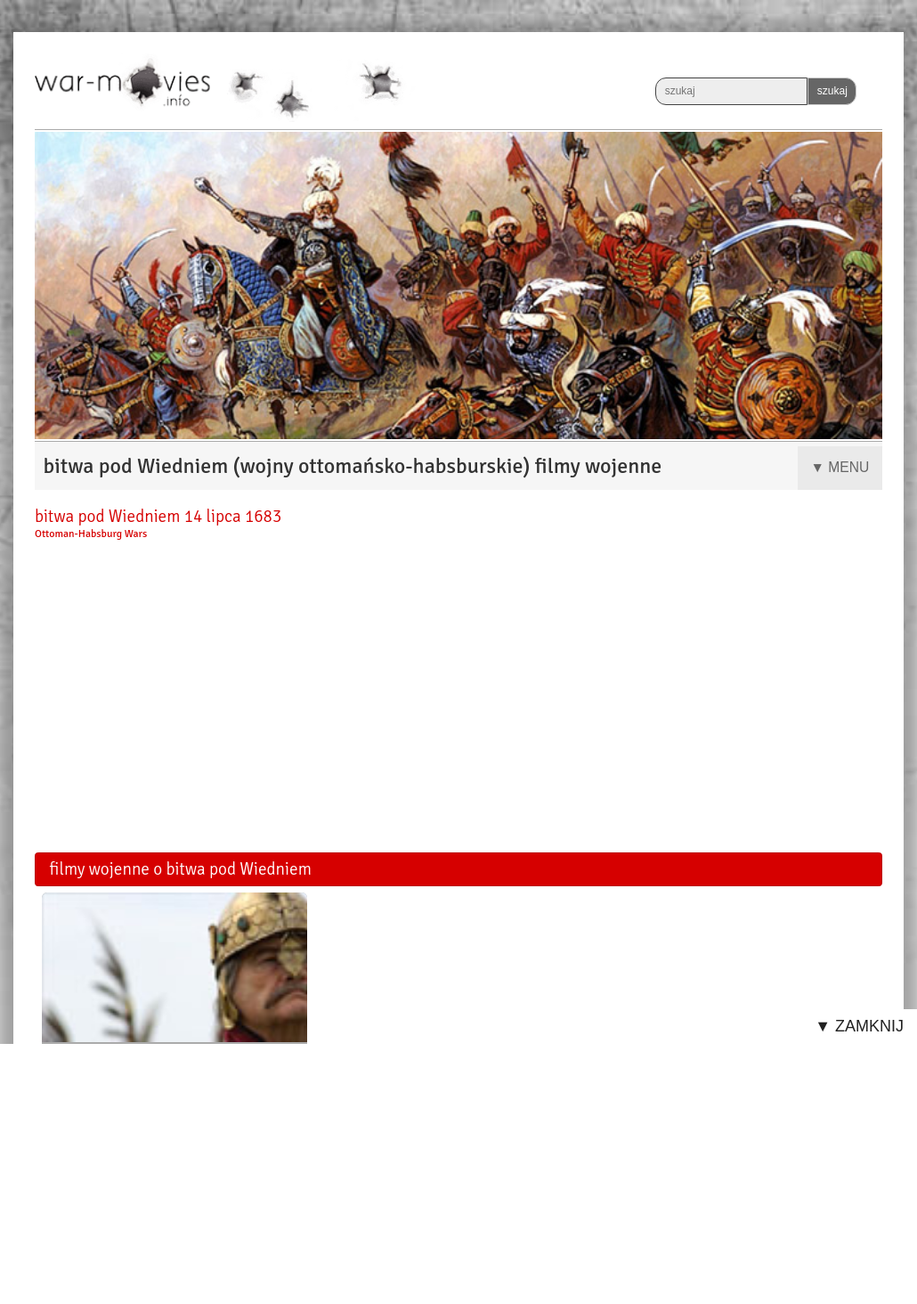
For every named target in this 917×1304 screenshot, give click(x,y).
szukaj (832, 91)
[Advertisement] (458, 702)
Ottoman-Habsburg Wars (91, 534)
